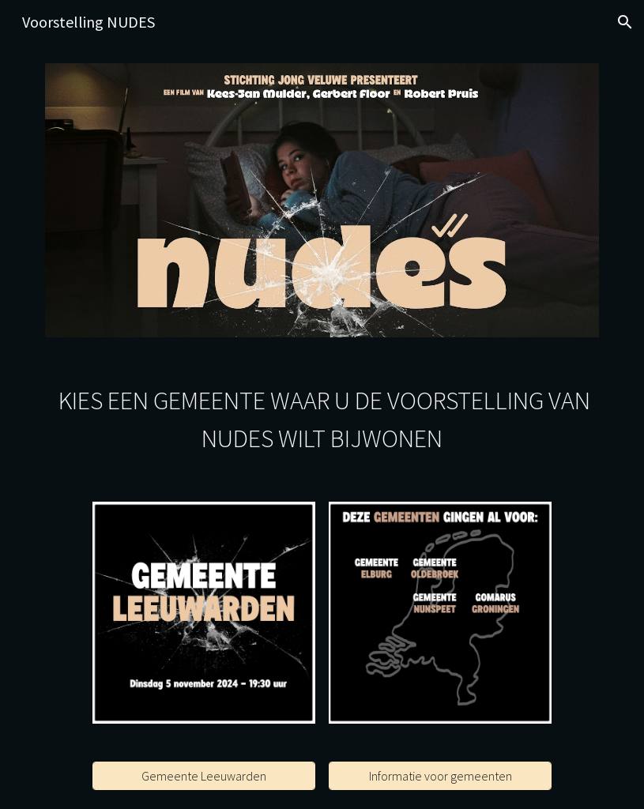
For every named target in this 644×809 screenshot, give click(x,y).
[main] (322, 419)
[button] (625, 22)
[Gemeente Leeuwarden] (203, 775)
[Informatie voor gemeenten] (440, 775)
